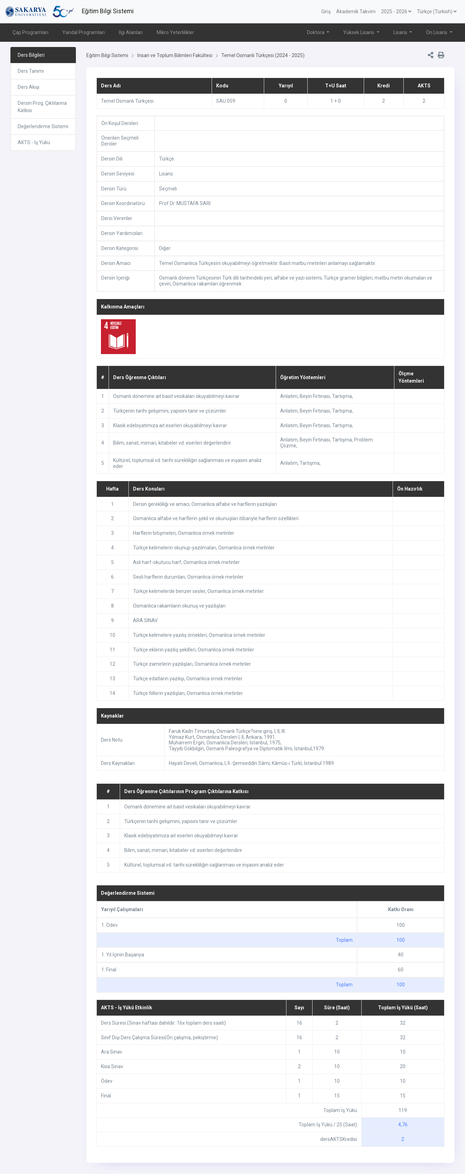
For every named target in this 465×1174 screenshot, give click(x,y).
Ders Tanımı (31, 71)
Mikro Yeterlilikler (175, 32)
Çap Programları (30, 32)
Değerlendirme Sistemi (43, 126)
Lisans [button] (400, 32)
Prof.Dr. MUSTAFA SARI (185, 203)
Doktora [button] (316, 32)
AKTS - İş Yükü (34, 142)
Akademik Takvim (356, 11)
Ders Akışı (28, 87)
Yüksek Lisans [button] (359, 32)
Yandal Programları (83, 32)
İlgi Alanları (131, 32)
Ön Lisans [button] (437, 32)
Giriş (326, 11)
